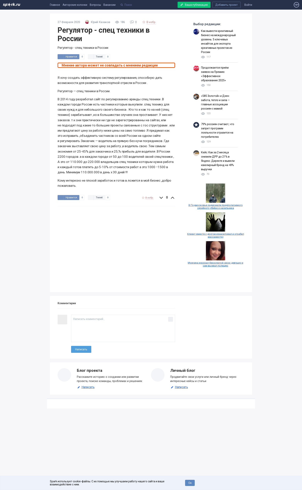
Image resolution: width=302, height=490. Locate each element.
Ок (190, 482)
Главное (55, 4)
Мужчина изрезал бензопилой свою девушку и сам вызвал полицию (215, 264)
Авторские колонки (75, 4)
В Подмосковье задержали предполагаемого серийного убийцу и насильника (216, 206)
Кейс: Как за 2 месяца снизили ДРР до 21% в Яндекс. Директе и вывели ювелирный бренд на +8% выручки (218, 161)
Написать (86, 387)
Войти (248, 4)
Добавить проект (226, 4)
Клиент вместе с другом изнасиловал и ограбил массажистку (215, 235)
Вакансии (109, 4)
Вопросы (95, 4)
